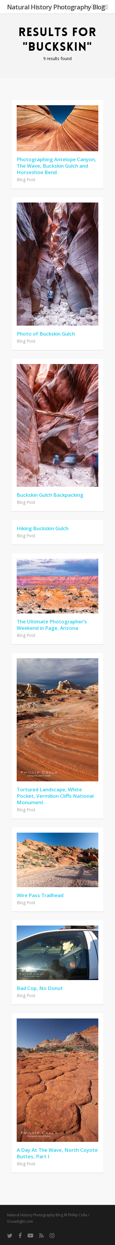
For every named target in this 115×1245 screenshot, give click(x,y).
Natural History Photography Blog (56, 7)
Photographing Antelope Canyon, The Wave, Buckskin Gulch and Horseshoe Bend (56, 166)
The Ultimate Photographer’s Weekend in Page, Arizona (52, 624)
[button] (105, 7)
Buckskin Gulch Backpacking (50, 494)
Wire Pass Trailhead (40, 895)
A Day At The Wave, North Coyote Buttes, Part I (57, 1153)
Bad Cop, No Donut (40, 988)
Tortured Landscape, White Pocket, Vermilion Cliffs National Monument (55, 796)
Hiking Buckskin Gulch (42, 528)
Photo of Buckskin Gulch (46, 333)
